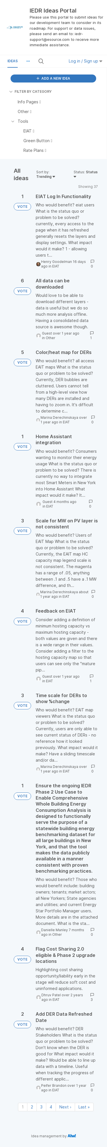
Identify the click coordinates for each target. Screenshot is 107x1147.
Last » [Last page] (84, 1106)
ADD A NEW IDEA (53, 78)
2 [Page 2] (32, 1106)
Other (50, 338)
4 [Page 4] (51, 1106)
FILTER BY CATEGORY (30, 91)
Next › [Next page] (65, 1106)
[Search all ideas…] (54, 61)
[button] (28, 61)
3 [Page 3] (41, 1106)
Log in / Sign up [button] (85, 61)
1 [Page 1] (23, 1106)
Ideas (12, 61)
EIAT (55, 266)
